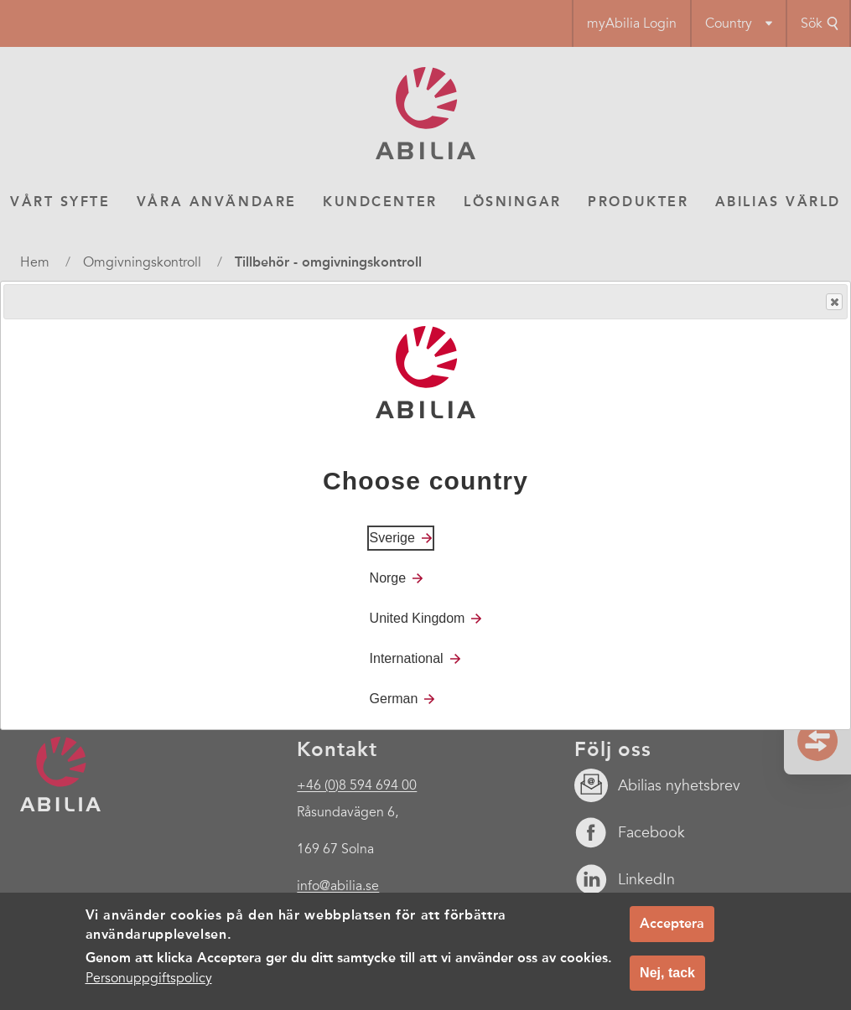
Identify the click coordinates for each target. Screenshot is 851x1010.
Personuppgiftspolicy (149, 978)
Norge (388, 578)
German (394, 698)
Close (833, 302)
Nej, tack (667, 973)
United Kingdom (417, 618)
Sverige (392, 538)
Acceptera (672, 923)
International (407, 658)
